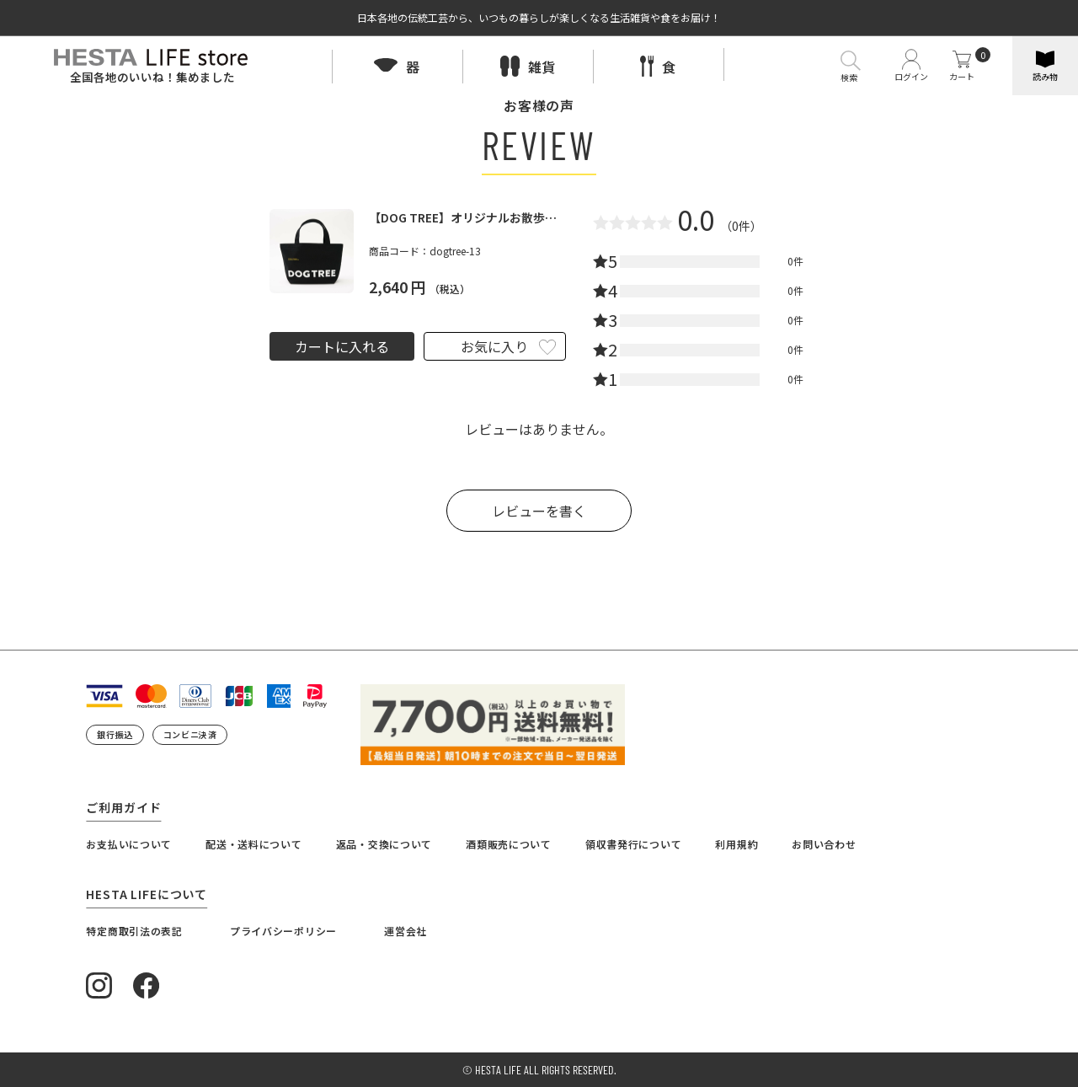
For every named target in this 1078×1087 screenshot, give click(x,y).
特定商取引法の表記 (134, 931)
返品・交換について (384, 844)
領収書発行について (633, 844)
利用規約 (736, 844)
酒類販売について (509, 844)
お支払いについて (129, 844)
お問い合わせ (824, 844)
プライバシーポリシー (283, 931)
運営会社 (405, 931)
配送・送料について (253, 844)
